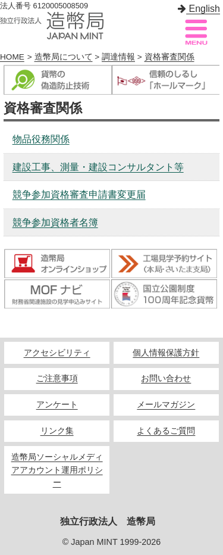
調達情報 (118, 56)
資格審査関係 (169, 56)
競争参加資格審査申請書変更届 (79, 194)
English (199, 9)
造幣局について (63, 56)
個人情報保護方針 (166, 352)
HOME (12, 56)
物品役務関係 (41, 139)
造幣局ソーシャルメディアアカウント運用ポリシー (57, 470)
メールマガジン (166, 404)
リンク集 (57, 430)
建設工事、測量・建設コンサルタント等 (98, 167)
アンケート (57, 404)
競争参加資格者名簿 (55, 222)
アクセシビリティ (57, 352)
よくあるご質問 (166, 430)
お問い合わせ (166, 378)
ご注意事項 (57, 378)
